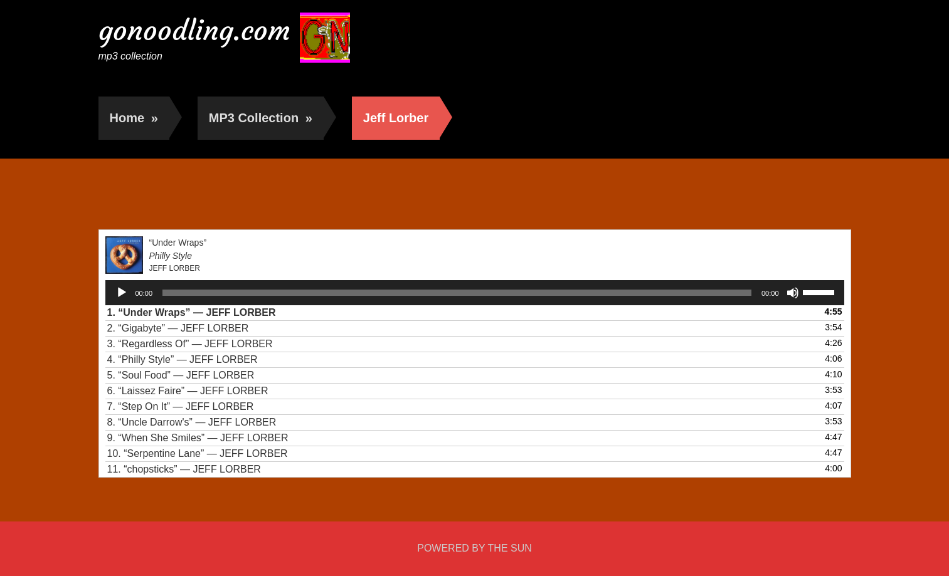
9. (198, 437)
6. (187, 390)
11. (184, 469)
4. (182, 359)
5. (181, 375)
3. (190, 343)
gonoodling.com (194, 30)
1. (191, 312)
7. (180, 406)
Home (134, 118)
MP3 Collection (260, 118)
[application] (474, 292)
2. (178, 328)
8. (192, 422)
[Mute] (793, 292)
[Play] (121, 292)
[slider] (456, 293)
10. (197, 453)
